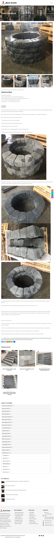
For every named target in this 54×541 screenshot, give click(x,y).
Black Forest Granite (6, 438)
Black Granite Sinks (5, 411)
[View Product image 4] (47, 81)
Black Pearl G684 (5, 450)
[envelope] (52, 197)
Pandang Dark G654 (6, 441)
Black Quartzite (6, 469)
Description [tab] (3, 107)
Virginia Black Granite (6, 444)
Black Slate (5, 466)
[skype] (52, 193)
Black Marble (5, 455)
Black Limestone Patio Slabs (21, 339)
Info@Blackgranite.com (48, 525)
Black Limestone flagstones (11, 339)
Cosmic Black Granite (6, 427)
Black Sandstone (6, 463)
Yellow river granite (32, 518)
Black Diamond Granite (6, 425)
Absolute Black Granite (6, 422)
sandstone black (29, 339)
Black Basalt (5, 458)
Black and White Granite (6, 447)
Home (2, 89)
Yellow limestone (32, 515)
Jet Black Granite (5, 430)
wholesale (16, 338)
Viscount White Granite (33, 523)
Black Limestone (6, 461)
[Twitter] (41, 535)
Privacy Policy (17, 537)
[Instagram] (43, 535)
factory (8, 338)
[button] (51, 24)
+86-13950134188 (48, 520)
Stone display (31, 517)
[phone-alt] (52, 190)
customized (12, 338)
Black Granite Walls (5, 413)
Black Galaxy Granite (6, 433)
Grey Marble (31, 514)
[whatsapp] (52, 195)
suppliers (4, 338)
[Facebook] (39, 535)
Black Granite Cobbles (6, 419)
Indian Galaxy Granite (35, 338)
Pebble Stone (31, 520)
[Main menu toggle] (51, 3)
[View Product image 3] (33, 81)
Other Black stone (5, 452)
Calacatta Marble (32, 521)
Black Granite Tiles (5, 408)
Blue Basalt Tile (21, 338)
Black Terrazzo (5, 472)
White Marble (31, 512)
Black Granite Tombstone (6, 416)
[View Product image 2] (20, 81)
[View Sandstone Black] (7, 81)
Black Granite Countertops (7, 405)
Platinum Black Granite (6, 436)
